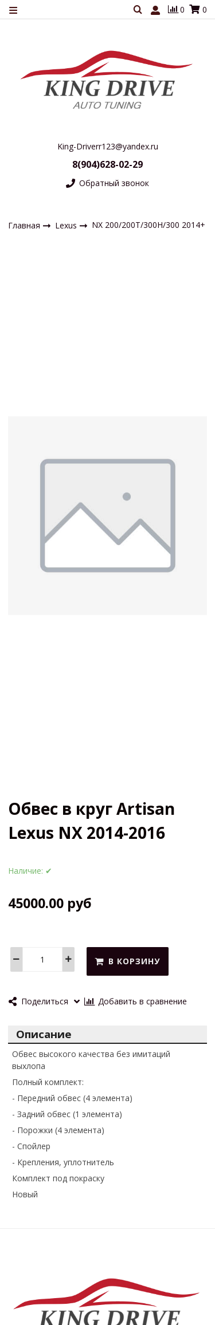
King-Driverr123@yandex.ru (107, 146)
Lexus (67, 225)
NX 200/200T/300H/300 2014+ (148, 224)
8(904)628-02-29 (107, 164)
